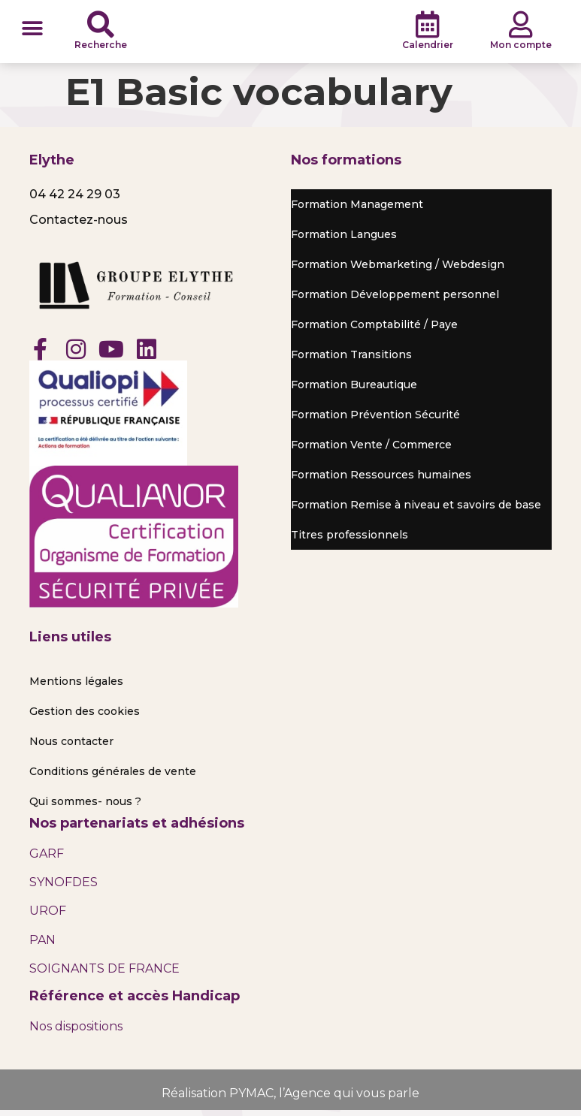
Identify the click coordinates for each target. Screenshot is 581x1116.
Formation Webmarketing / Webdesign (397, 269)
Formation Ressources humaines (381, 480)
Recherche (100, 47)
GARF (46, 858)
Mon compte (521, 47)
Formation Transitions (351, 359)
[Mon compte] (520, 27)
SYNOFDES (63, 887)
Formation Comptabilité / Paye (374, 329)
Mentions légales (76, 685)
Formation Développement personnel (395, 299)
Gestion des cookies (84, 715)
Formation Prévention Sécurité (375, 420)
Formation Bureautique (354, 390)
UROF (47, 916)
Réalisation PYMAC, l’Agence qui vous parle (290, 1097)
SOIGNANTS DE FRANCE (104, 974)
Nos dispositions (76, 1031)
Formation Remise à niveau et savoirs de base (416, 510)
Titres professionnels (349, 540)
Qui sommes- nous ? (85, 806)
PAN (42, 944)
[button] (32, 30)
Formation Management (357, 209)
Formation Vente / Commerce (371, 450)
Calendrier (427, 47)
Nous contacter (71, 746)
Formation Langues (344, 239)
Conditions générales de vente (112, 776)
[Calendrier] (427, 27)
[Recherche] (100, 27)
